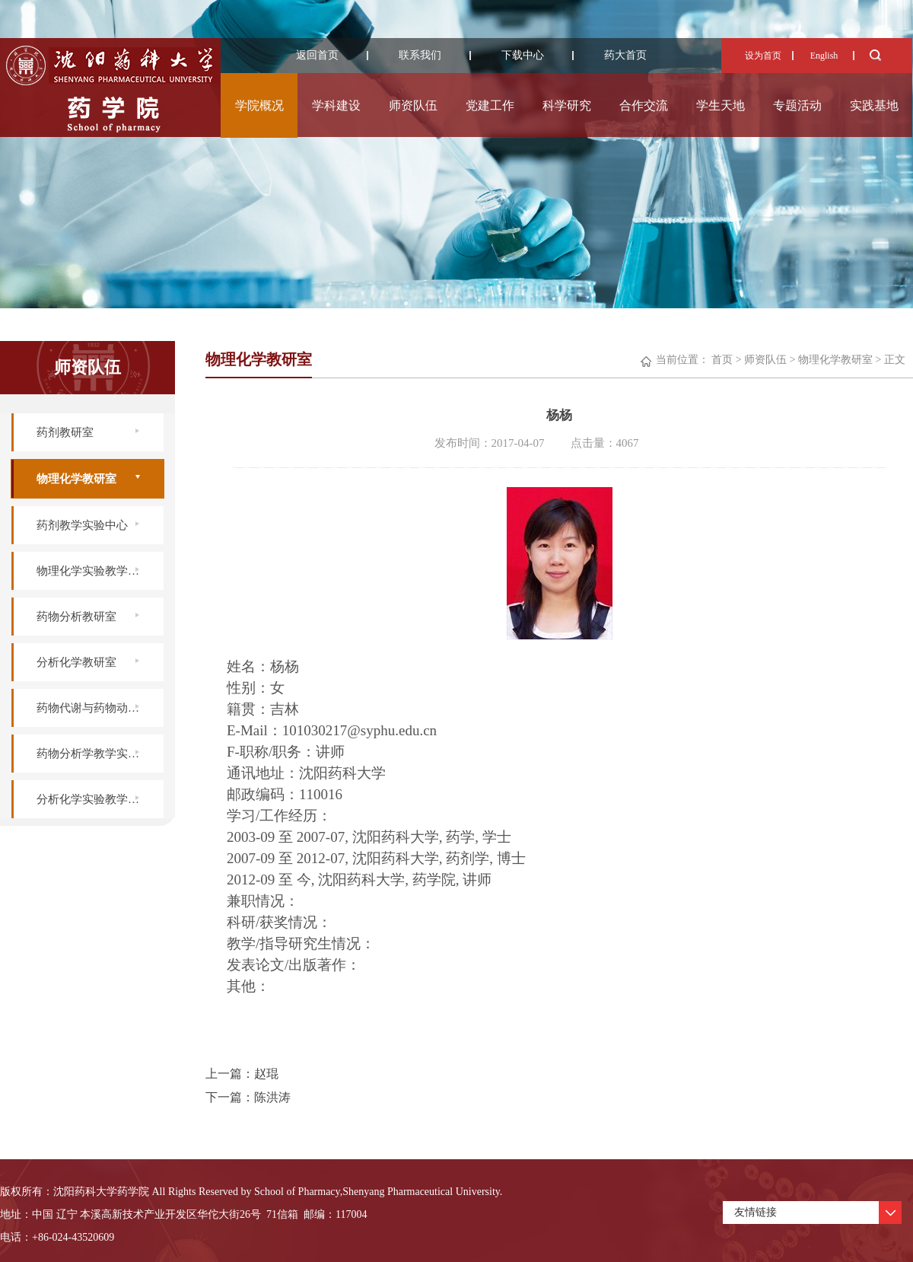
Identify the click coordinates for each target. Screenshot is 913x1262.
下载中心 (522, 55)
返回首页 (317, 55)
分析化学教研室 (76, 662)
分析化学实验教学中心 (94, 799)
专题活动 (797, 105)
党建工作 (490, 105)
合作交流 (643, 105)
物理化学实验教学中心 (94, 571)
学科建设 (336, 105)
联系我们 (420, 55)
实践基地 (874, 105)
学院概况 (259, 105)
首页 (722, 359)
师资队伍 (413, 105)
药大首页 (625, 55)
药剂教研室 (65, 432)
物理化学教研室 (76, 479)
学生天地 (720, 105)
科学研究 (566, 105)
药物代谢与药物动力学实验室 (100, 708)
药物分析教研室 (76, 616)
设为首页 (763, 55)
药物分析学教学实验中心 (99, 753)
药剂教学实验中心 (82, 525)
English (824, 55)
